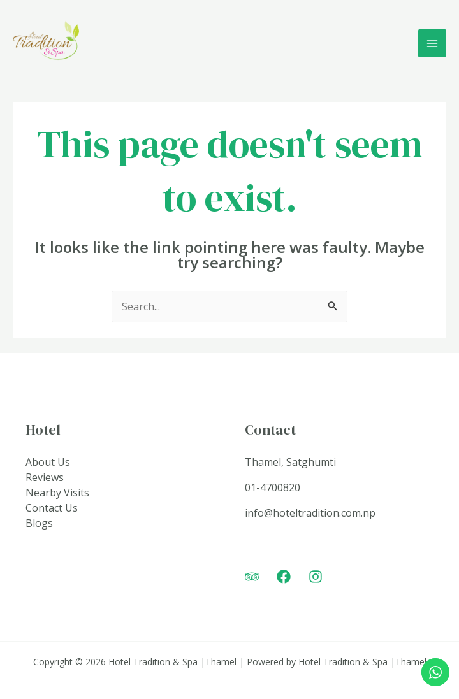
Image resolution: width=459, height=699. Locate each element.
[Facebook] (284, 577)
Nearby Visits (57, 493)
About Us (48, 462)
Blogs (39, 523)
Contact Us (52, 508)
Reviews (45, 477)
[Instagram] (316, 577)
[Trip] (252, 577)
